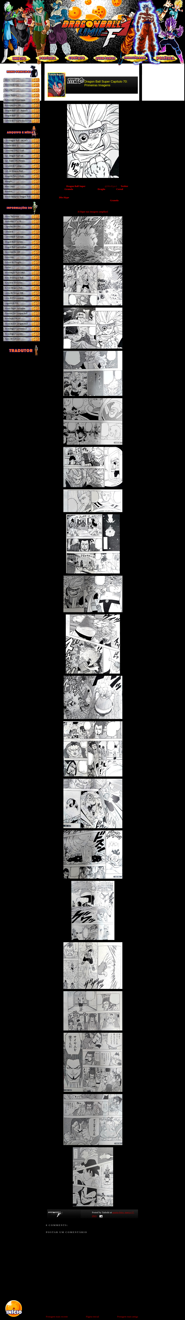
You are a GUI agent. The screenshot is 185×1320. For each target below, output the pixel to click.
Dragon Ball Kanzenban (15, 247)
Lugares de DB (11, 303)
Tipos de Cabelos (12, 339)
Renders (8, 191)
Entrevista (9, 257)
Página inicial (92, 1316)
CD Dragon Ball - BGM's (16, 140)
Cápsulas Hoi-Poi (12, 226)
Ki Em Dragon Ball (13, 288)
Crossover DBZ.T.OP (14, 150)
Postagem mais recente (57, 1316)
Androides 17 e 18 (13, 221)
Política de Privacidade (15, 100)
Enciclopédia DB (12, 252)
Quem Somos (11, 95)
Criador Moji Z (11, 145)
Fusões (8, 267)
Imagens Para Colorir (14, 176)
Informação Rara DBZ (15, 272)
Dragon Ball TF (12, 115)
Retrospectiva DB (13, 105)
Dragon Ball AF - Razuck (16, 110)
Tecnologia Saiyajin (13, 334)
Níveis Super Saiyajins (15, 308)
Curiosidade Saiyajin (14, 236)
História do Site (12, 85)
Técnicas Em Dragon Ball (16, 323)
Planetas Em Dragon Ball (16, 313)
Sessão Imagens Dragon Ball (18, 196)
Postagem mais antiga (127, 1316)
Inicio (7, 80)
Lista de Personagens (14, 298)
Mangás (8, 181)
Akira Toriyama (12, 216)
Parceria (8, 90)
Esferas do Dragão (13, 262)
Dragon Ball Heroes (14, 242)
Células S (9, 231)
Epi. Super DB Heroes (15, 160)
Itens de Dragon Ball (14, 277)
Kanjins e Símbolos (13, 282)
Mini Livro (10, 186)
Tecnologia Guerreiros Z (16, 328)
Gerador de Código (13, 166)
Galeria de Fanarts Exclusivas (18, 120)
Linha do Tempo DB (14, 293)
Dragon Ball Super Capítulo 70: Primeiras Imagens (106, 83)
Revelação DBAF (13, 318)
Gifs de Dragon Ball (14, 171)
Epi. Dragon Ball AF (14, 155)
